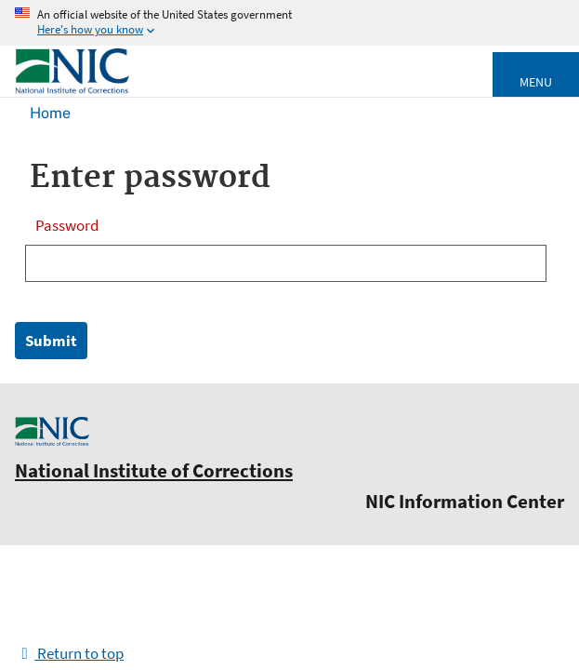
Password (67, 225)
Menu (536, 82)
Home (50, 113)
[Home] (72, 90)
